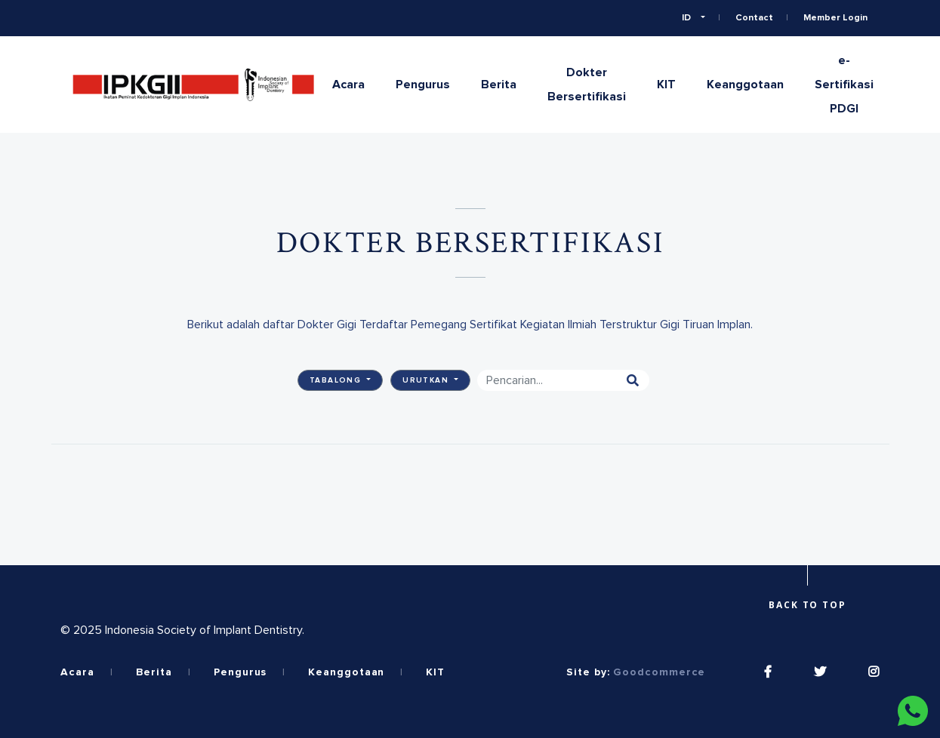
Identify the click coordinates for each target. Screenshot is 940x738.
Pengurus (423, 84)
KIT (666, 84)
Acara (348, 84)
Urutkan (427, 380)
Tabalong (337, 380)
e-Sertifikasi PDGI (844, 84)
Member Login (835, 18)
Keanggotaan (745, 84)
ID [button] (687, 18)
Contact (754, 18)
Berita (498, 84)
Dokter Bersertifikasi (586, 84)
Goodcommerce (659, 672)
